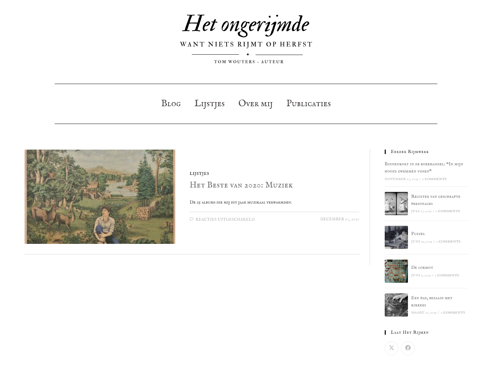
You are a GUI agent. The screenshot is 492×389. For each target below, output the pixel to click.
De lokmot (422, 267)
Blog (171, 104)
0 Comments (434, 179)
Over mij (255, 104)
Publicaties (308, 104)
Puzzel (418, 234)
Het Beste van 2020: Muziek (241, 185)
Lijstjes (209, 104)
